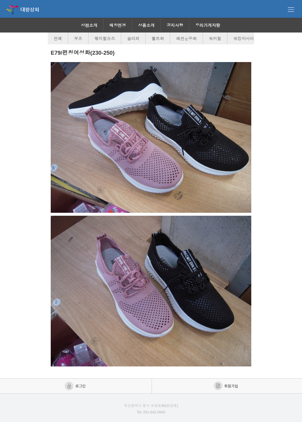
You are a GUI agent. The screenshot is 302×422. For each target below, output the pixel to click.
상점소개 (89, 25)
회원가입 (226, 386)
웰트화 (158, 38)
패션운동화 (186, 38)
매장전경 (117, 25)
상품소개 (146, 25)
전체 (58, 38)
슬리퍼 (133, 38)
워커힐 (215, 38)
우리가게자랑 (207, 25)
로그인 (76, 386)
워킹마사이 (243, 38)
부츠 (78, 38)
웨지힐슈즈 (104, 38)
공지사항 (175, 25)
